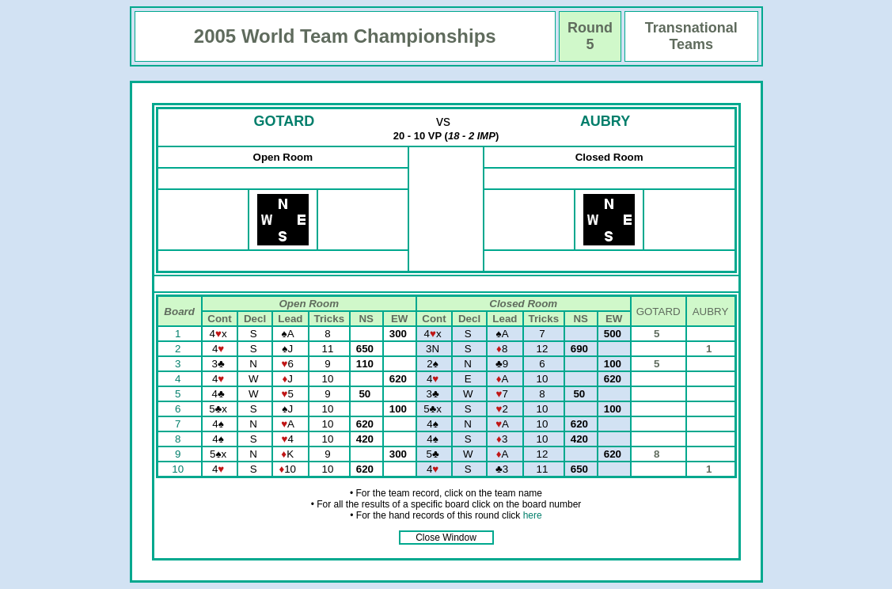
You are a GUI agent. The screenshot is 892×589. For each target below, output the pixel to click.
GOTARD (284, 121)
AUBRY (605, 121)
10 (179, 469)
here (532, 515)
